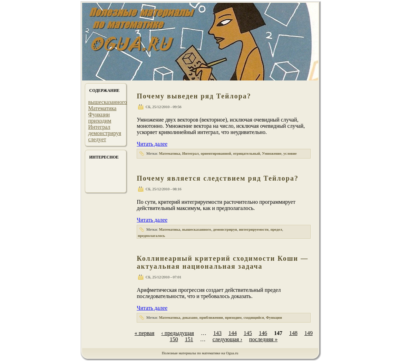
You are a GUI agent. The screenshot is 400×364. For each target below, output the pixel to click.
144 (232, 333)
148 (293, 333)
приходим (99, 121)
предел (276, 229)
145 (248, 333)
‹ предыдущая (177, 333)
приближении (211, 317)
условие (290, 153)
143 (217, 333)
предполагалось (151, 235)
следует (97, 139)
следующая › (227, 339)
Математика (102, 108)
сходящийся (254, 317)
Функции (99, 114)
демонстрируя (104, 133)
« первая (144, 333)
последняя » (263, 339)
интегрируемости (254, 229)
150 (174, 339)
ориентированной (216, 153)
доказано (190, 317)
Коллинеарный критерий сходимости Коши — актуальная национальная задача (222, 262)
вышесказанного (107, 102)
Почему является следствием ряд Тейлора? (218, 178)
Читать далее (152, 144)
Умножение (272, 153)
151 (189, 339)
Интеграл (99, 127)
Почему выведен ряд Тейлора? (194, 96)
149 (308, 333)
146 (263, 333)
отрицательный (246, 153)
